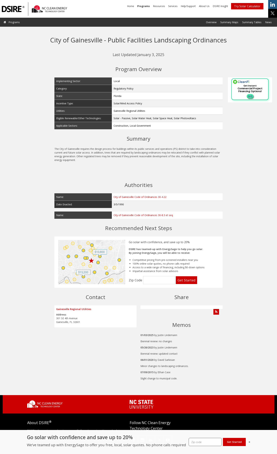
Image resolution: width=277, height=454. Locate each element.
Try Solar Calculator (247, 6)
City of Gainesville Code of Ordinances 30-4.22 (140, 197)
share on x (272, 13)
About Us (204, 6)
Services (173, 6)
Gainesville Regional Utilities (73, 309)
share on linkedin (272, 4)
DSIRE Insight (220, 6)
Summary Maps (229, 22)
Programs (143, 6)
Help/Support (188, 6)
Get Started (234, 442)
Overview (211, 22)
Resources (159, 6)
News (268, 22)
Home (130, 6)
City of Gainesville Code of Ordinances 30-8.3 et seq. (143, 215)
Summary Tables (251, 22)
